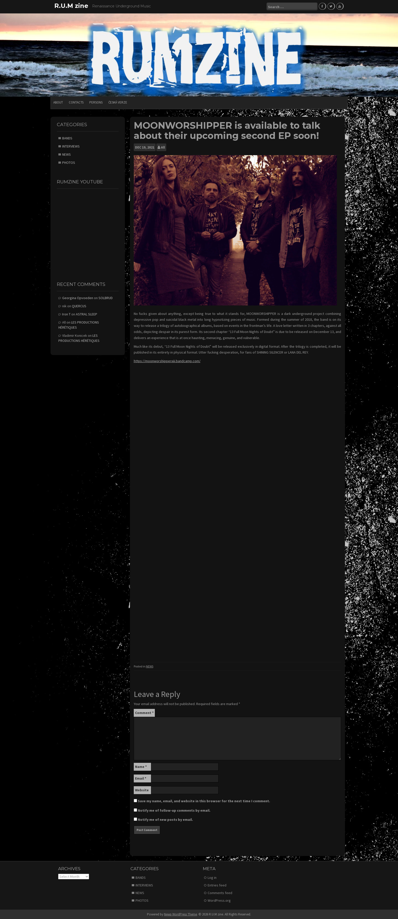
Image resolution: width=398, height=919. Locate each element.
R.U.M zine (71, 5)
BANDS (67, 138)
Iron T (66, 314)
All (163, 146)
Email (140, 778)
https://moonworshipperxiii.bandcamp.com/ (167, 360)
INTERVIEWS (71, 146)
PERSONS (96, 102)
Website (142, 789)
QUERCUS (79, 305)
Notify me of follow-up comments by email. (174, 810)
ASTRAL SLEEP (86, 314)
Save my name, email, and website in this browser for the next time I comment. (204, 800)
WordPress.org (219, 900)
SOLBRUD (105, 297)
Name (141, 766)
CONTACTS (76, 102)
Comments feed (220, 892)
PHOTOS (68, 162)
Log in (212, 877)
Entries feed (217, 884)
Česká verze (117, 102)
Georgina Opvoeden (77, 297)
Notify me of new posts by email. (165, 819)
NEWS (149, 666)
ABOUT (58, 102)
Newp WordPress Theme (180, 914)
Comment (144, 712)
